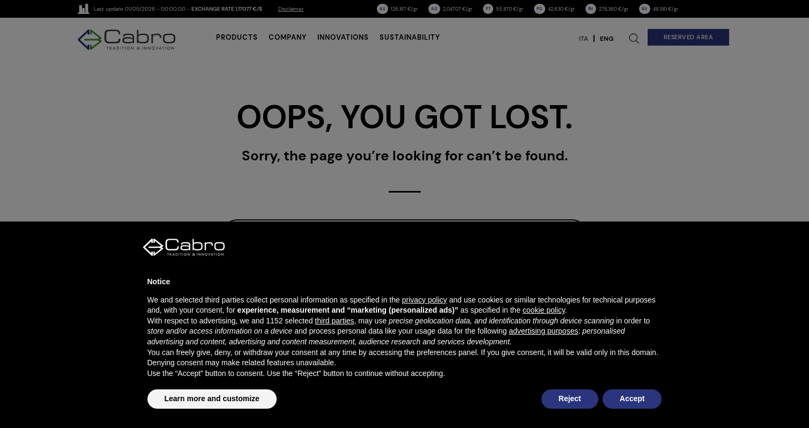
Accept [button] (632, 398)
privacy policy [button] (424, 300)
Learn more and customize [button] (212, 398)
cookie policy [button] (544, 310)
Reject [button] (570, 398)
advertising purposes (543, 331)
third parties (334, 320)
